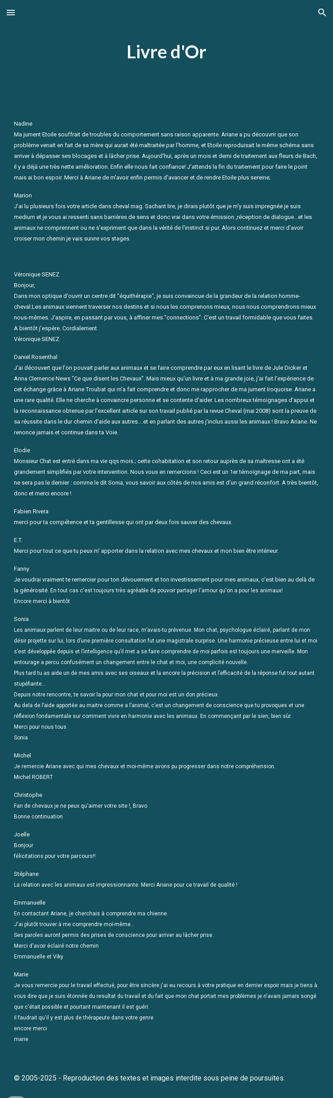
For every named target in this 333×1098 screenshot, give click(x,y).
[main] (166, 52)
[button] (11, 12)
